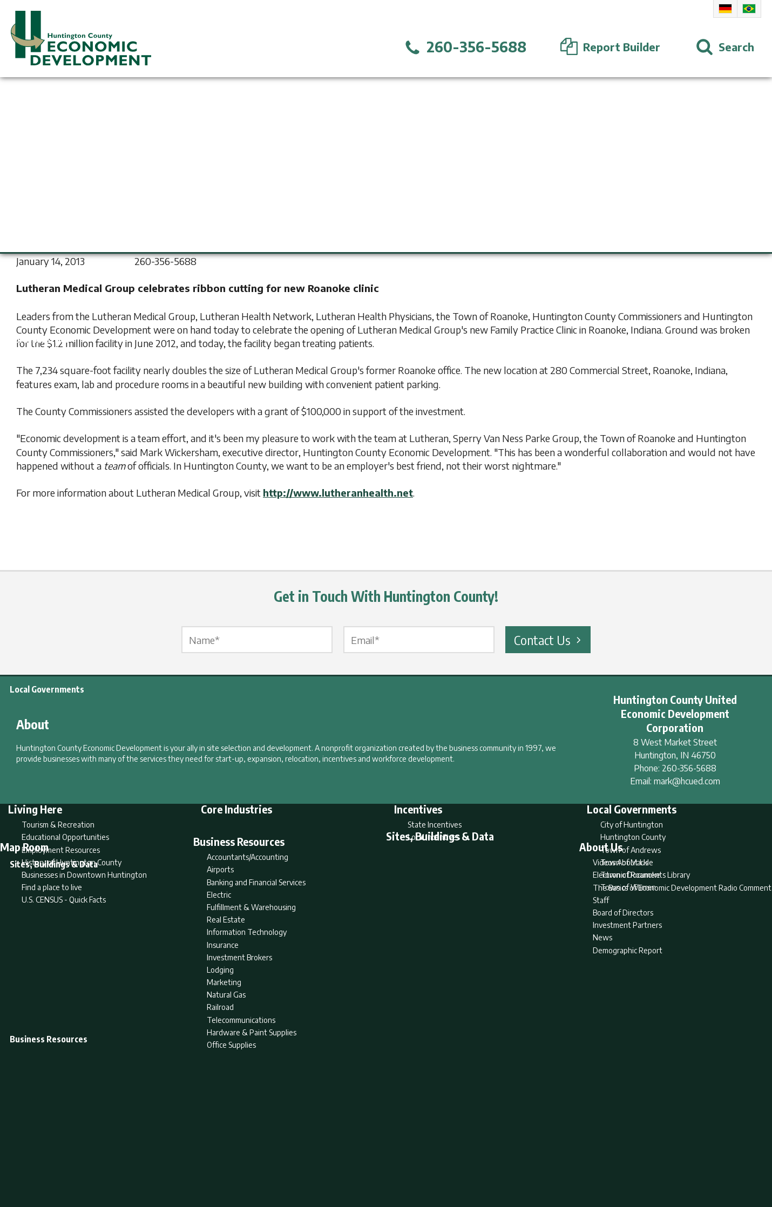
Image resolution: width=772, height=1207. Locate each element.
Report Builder (381, 1156)
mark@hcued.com (687, 781)
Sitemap (472, 1156)
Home (296, 1156)
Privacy (432, 1156)
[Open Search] (725, 47)
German (725, 8)
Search (331, 1156)
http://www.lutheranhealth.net (338, 492)
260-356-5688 (689, 768)
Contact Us (549, 640)
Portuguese (749, 8)
